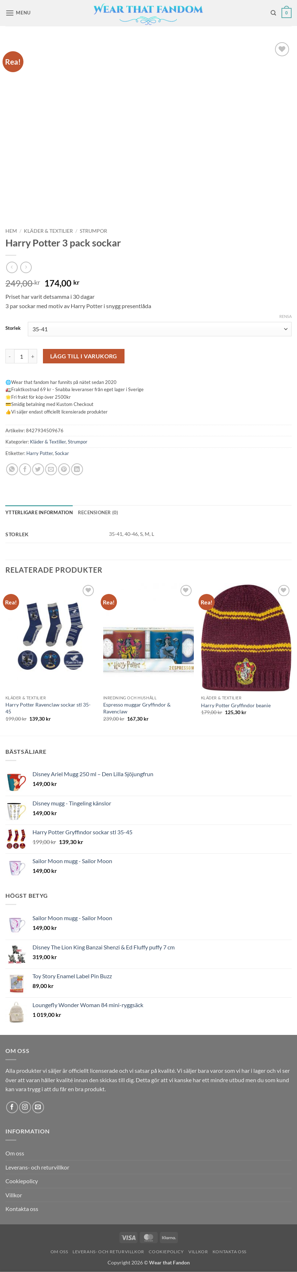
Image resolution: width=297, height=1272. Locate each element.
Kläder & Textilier (48, 231)
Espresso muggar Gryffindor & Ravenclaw (137, 707)
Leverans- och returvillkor (37, 1167)
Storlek (13, 328)
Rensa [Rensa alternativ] (285, 316)
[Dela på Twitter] (38, 469)
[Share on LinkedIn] (77, 469)
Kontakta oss (21, 1208)
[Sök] (273, 13)
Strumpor (93, 231)
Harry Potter (39, 453)
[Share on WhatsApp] (12, 469)
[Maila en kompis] (51, 469)
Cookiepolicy (21, 1180)
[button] (18, 13)
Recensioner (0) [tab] (98, 512)
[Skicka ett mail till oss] (38, 1107)
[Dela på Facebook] (25, 469)
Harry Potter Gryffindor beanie (236, 705)
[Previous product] (25, 267)
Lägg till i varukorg (83, 356)
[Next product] (11, 267)
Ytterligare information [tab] (39, 512)
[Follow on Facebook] (12, 1107)
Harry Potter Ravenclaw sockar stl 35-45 (48, 707)
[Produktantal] (21, 356)
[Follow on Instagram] (25, 1107)
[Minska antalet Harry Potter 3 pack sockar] (9, 356)
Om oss (14, 1153)
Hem (11, 231)
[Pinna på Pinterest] (64, 469)
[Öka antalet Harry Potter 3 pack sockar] (33, 356)
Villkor (13, 1195)
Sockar (62, 453)
